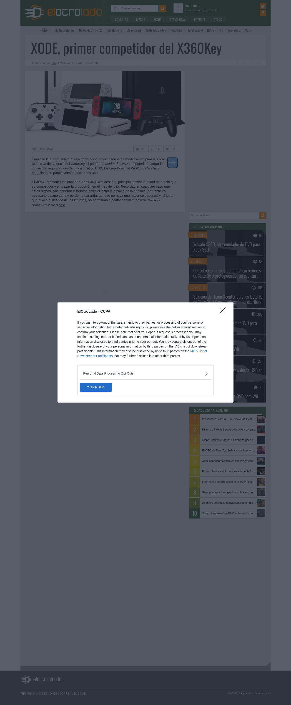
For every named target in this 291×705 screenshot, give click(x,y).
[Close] (224, 311)
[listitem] (145, 373)
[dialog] (145, 352)
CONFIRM (101, 387)
